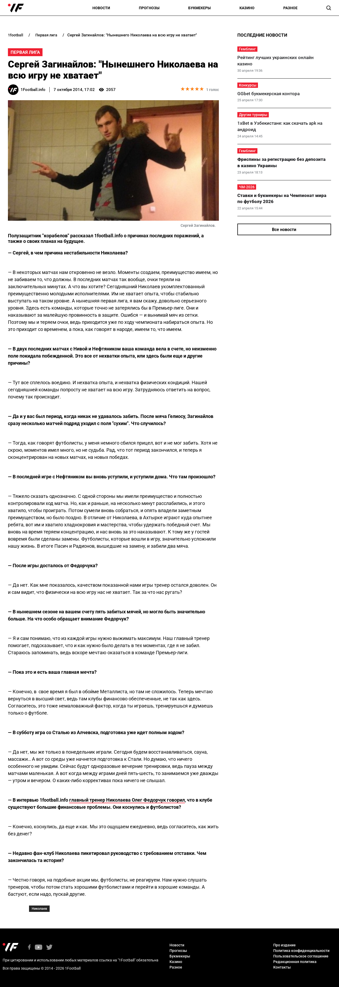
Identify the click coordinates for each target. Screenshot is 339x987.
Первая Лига (25, 52)
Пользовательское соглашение (300, 956)
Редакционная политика (295, 962)
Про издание (284, 945)
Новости (101, 8)
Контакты (282, 967)
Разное (290, 8)
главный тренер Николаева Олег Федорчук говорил (127, 800)
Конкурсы (247, 85)
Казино (247, 8)
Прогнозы (149, 8)
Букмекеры (199, 8)
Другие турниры (253, 115)
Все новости (284, 229)
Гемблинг (247, 49)
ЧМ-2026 (247, 187)
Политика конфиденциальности (301, 951)
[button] (328, 8)
